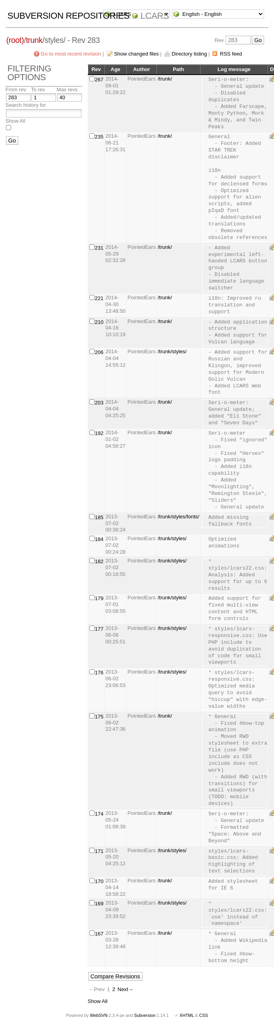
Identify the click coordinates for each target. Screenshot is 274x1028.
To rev (38, 89)
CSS (203, 1015)
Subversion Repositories (68, 16)
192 (99, 433)
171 (99, 851)
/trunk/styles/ (172, 351)
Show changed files (136, 54)
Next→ (125, 989)
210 (99, 322)
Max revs (67, 89)
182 (99, 561)
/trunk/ (165, 79)
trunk (34, 40)
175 (99, 717)
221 (99, 298)
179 (99, 598)
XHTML (186, 1015)
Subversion (145, 1015)
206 (99, 352)
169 (99, 904)
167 (99, 934)
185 (99, 517)
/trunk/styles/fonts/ (178, 517)
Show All (15, 121)
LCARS (155, 16)
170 (99, 881)
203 (99, 403)
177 (99, 629)
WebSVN (98, 1015)
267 (99, 80)
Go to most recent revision (71, 54)
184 (99, 539)
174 (99, 814)
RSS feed (231, 54)
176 (99, 673)
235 (99, 137)
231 (99, 248)
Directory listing (189, 54)
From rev (16, 89)
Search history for (26, 105)
